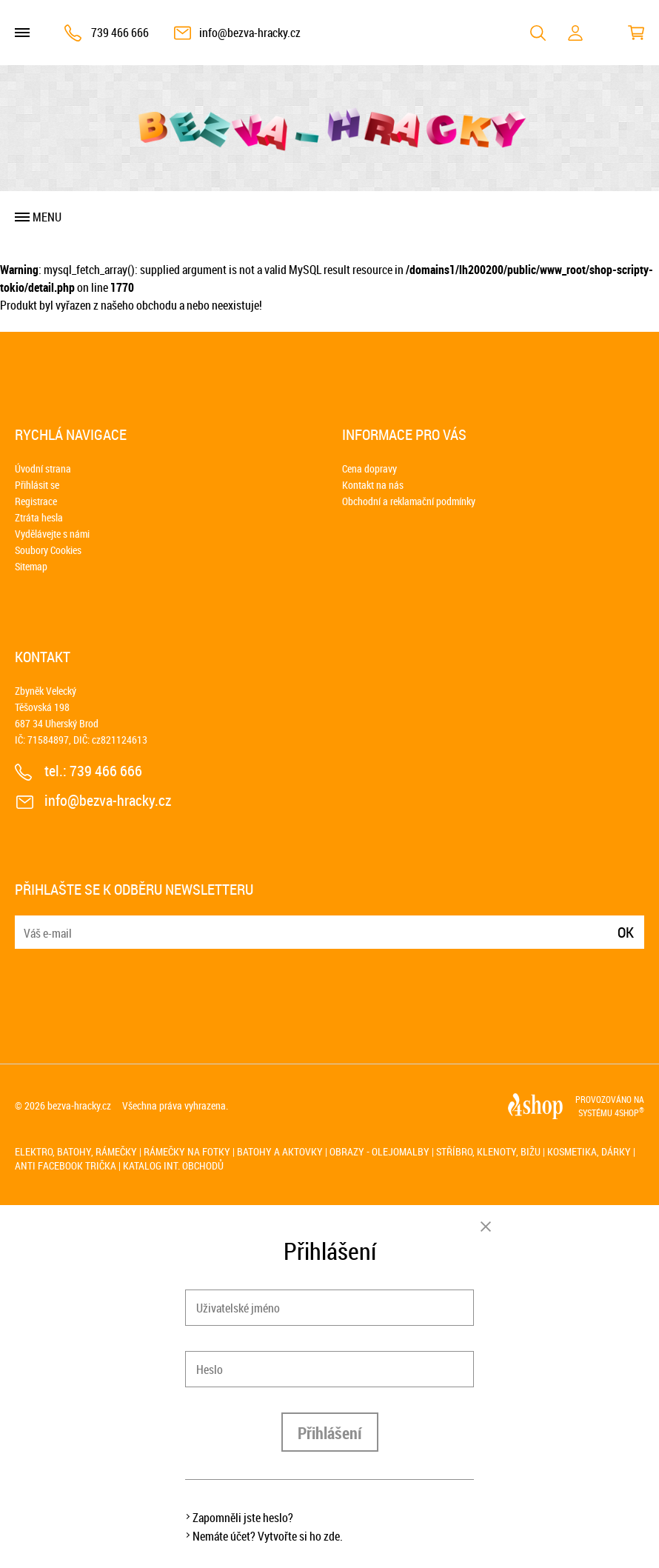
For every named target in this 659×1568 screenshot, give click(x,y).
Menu (47, 217)
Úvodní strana (43, 468)
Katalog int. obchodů (173, 1165)
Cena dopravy (369, 468)
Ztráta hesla (39, 517)
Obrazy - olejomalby (379, 1151)
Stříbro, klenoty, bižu (488, 1151)
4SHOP (629, 1112)
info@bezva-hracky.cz (250, 32)
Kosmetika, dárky (589, 1151)
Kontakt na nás (373, 485)
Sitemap (31, 566)
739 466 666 (120, 32)
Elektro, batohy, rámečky (76, 1151)
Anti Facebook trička (65, 1165)
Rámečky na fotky (187, 1151)
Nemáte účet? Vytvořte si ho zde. (268, 1536)
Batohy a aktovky (280, 1151)
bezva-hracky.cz (79, 1105)
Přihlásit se (37, 485)
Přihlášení (330, 1433)
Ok (626, 932)
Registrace (36, 501)
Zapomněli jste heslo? (243, 1517)
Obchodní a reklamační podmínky (408, 501)
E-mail (27, 923)
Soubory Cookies (48, 550)
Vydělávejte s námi (52, 534)
